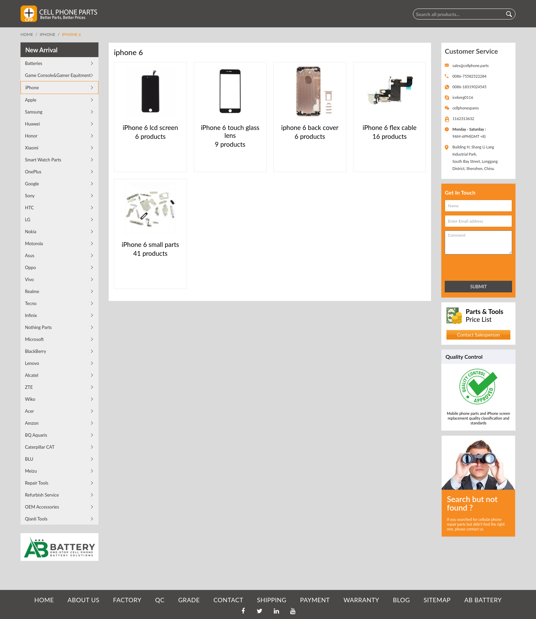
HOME (44, 600)
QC (159, 600)
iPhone (47, 34)
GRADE (189, 600)
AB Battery (482, 600)
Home (27, 34)
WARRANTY (361, 600)
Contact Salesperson (478, 335)
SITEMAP (437, 600)
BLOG (401, 600)
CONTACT (228, 600)
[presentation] (475, 266)
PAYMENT (315, 600)
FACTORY (127, 600)
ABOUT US (83, 600)
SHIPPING (271, 600)
